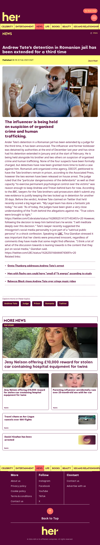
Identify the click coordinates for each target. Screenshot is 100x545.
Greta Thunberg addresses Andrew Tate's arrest (35, 265)
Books (56, 26)
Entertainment (25, 26)
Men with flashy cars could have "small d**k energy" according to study (49, 273)
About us (15, 481)
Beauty (66, 26)
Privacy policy (18, 486)
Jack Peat (92, 61)
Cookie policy (18, 491)
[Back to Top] (50, 511)
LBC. (60, 233)
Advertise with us (76, 486)
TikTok (42, 496)
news (39, 26)
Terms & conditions (21, 496)
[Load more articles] (50, 457)
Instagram (44, 481)
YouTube (43, 491)
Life (47, 26)
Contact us (17, 501)
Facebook (44, 486)
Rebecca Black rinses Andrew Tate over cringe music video (41, 281)
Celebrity (7, 26)
